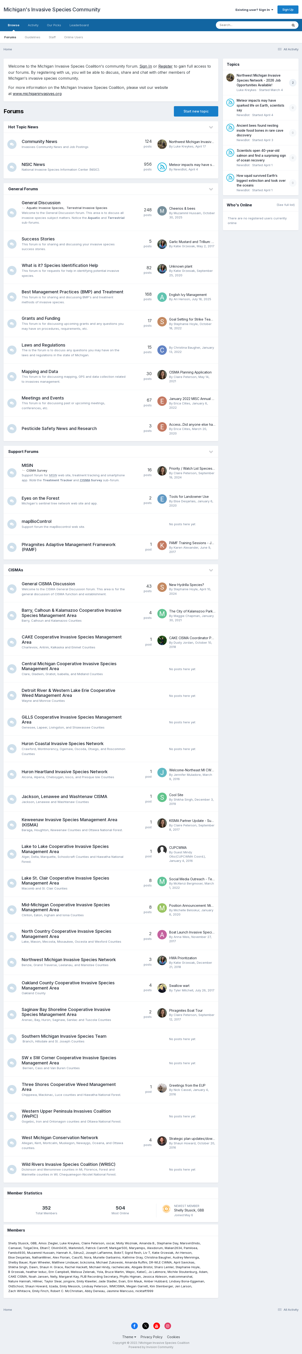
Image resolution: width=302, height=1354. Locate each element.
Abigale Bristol (141, 1267)
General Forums (23, 189)
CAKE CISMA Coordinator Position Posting (201, 638)
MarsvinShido (190, 1243)
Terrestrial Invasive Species (87, 208)
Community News (40, 141)
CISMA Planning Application (190, 372)
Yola (100, 1272)
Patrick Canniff (96, 1248)
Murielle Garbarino (107, 1257)
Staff (52, 37)
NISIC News (33, 164)
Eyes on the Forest (41, 498)
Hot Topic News (23, 127)
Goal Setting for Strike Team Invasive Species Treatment (213, 319)
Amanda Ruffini (136, 1262)
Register (165, 66)
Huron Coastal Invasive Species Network (63, 743)
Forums (10, 37)
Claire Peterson (185, 377)
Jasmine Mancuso (120, 1291)
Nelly (53, 1276)
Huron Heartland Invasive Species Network (65, 771)
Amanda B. (147, 1243)
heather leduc (36, 1272)
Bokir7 (118, 1252)
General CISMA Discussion (48, 583)
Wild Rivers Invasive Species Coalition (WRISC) (69, 1164)
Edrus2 (79, 1252)
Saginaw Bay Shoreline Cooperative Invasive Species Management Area (66, 1012)
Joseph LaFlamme (99, 1252)
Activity (33, 25)
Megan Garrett (137, 1286)
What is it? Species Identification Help (60, 265)
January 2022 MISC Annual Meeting (196, 399)
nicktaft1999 (144, 1291)
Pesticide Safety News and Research (59, 428)
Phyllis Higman (130, 1276)
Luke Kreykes (183, 146)
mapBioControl (37, 521)
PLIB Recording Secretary (99, 1276)
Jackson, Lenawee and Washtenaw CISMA (65, 796)
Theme (129, 1337)
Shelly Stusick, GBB (189, 1210)
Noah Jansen (38, 1276)
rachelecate (121, 1267)
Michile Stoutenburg (182, 1272)
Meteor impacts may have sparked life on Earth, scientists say (260, 105)
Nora (87, 1257)
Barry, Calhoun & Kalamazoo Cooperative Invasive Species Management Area (72, 613)
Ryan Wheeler (39, 1262)
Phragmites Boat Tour (186, 1010)
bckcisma (87, 1262)
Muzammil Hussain (187, 213)
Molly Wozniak (126, 1243)
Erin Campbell (59, 1272)
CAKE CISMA (17, 1276)
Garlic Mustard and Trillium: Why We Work (201, 242)
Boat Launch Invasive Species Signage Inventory (207, 932)
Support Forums (23, 451)
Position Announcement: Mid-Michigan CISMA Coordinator (214, 905)
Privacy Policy (152, 1337)
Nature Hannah (19, 1281)
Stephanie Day (167, 1243)
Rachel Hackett (76, 1267)
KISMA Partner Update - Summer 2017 (198, 821)
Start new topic (196, 111)
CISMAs (15, 570)
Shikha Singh (183, 799)
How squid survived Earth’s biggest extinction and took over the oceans (261, 180)
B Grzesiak (16, 1272)
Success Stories (38, 238)
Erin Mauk (135, 1281)
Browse (13, 27)
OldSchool (15, 1286)
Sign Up (288, 9)
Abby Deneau (95, 1291)
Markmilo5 (76, 1248)
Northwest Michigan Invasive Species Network (69, 959)
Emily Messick (70, 1286)
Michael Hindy (99, 1267)
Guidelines (32, 37)
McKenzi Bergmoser (188, 883)
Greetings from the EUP (187, 1085)
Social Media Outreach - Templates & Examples (206, 879)
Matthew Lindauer (65, 1262)
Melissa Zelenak (83, 1272)
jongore (69, 1281)
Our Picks (54, 25)
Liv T (146, 1252)
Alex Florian (61, 1257)
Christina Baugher (187, 347)
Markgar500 (118, 1248)
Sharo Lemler (164, 1267)
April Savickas (184, 1262)
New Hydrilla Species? (186, 585)
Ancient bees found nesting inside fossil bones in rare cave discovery (260, 130)
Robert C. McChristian (66, 1291)
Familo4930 (16, 1252)
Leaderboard (79, 25)
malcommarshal (180, 1276)
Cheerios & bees (182, 208)
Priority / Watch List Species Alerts (195, 468)
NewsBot (180, 169)
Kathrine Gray (132, 1257)
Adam (203, 1272)
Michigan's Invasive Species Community (52, 9)
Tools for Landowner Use (189, 497)
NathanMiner (41, 1257)
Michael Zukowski (109, 1262)
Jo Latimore (157, 1272)
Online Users (73, 37)
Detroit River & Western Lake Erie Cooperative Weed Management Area (69, 693)
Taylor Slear (53, 1281)
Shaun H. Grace (51, 1267)
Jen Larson (183, 1286)
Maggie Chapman (187, 616)
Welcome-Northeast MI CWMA (192, 770)
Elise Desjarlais (185, 501)
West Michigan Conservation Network (60, 1137)
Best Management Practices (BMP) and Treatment (73, 291)
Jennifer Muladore (187, 775)
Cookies (173, 1337)
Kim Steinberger (161, 1286)
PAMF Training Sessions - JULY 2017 (197, 543)
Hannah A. (64, 1252)
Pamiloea (190, 1248)
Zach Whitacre (19, 1291)
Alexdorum (155, 1248)
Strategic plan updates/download (195, 1139)
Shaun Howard (185, 1143)
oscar (110, 1243)
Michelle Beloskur (186, 910)
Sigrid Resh (133, 1252)
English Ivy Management (188, 295)
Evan (122, 1281)
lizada (53, 1286)
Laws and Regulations (44, 345)
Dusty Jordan (183, 642)
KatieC (142, 1272)
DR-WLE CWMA (160, 1262)
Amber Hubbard (155, 1281)
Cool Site (176, 795)
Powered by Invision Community (151, 1347)
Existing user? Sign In (254, 10)
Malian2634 (173, 1248)
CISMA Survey (37, 470)
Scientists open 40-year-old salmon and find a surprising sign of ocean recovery (261, 155)
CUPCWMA (178, 848)
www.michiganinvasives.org (37, 93)
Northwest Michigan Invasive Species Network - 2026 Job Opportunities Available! (259, 80)
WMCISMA (117, 1286)
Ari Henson (182, 299)
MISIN (27, 465)
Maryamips (137, 1248)
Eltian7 (44, 1248)
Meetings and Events (43, 397)
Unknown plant (180, 266)
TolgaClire (30, 1248)
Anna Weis (181, 937)
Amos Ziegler (48, 1243)
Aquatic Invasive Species (45, 208)
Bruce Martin (114, 1272)
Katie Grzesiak (184, 246)
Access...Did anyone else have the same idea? (205, 424)
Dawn (33, 1267)
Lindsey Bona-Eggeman (186, 1281)
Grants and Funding (41, 318)
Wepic (130, 1272)
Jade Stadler (107, 1281)
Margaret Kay (69, 1276)
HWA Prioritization (183, 958)
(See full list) (286, 205)
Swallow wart (179, 986)
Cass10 (77, 1257)
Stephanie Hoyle (186, 324)
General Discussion (41, 202)
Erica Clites (182, 403)
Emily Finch (40, 1291)
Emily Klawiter (86, 1281)
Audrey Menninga (186, 1257)
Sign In (145, 66)
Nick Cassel (182, 1090)
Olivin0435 (59, 1248)
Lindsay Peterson (94, 1286)
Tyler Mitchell (183, 990)
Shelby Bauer (18, 1262)
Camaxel (14, 1248)
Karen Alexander (186, 547)
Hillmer (37, 1281)
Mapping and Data (40, 371)
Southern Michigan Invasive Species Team (64, 1036)
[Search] (239, 25)
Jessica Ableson (155, 1276)
